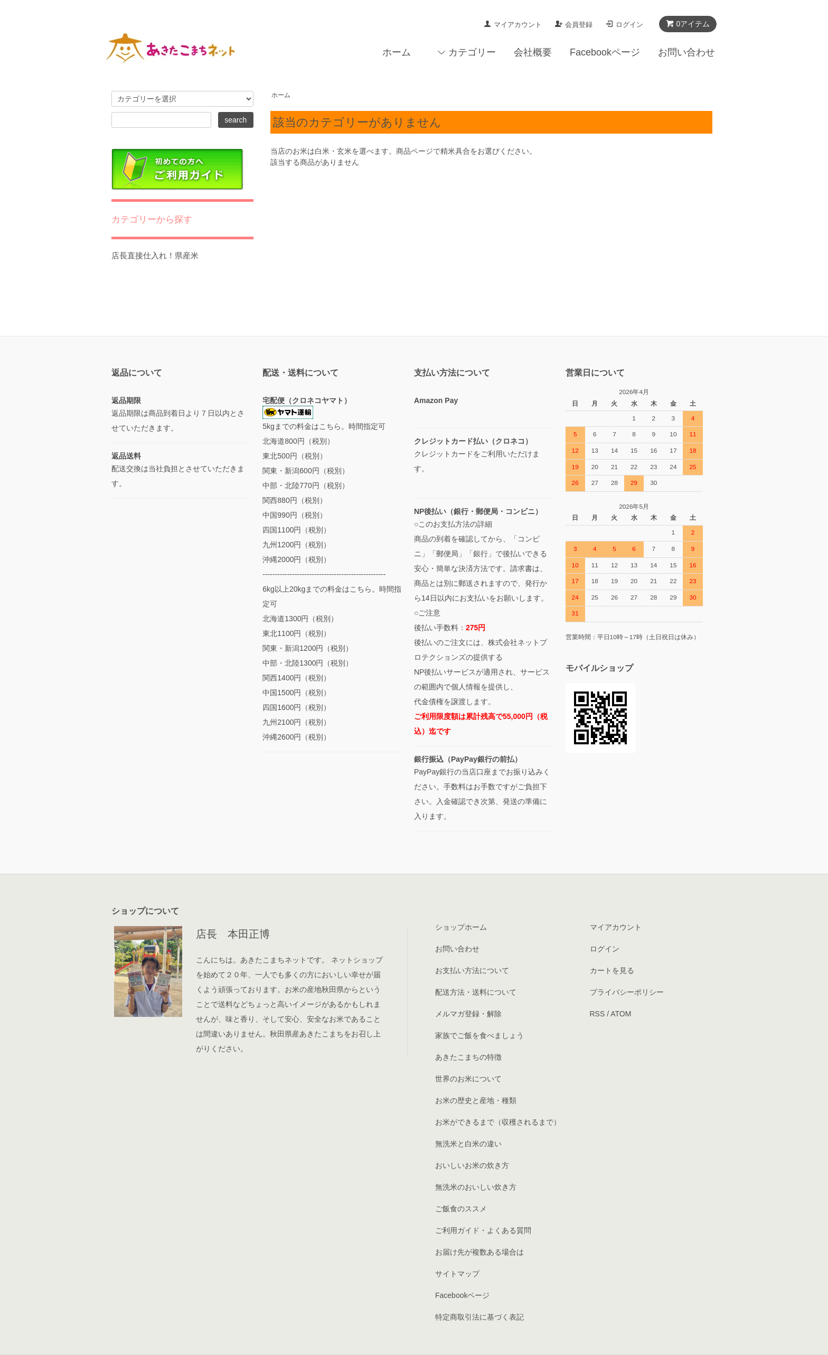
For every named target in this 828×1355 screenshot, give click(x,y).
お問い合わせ (686, 52)
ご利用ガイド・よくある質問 (483, 1230)
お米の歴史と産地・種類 (475, 1100)
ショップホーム (461, 927)
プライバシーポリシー (627, 992)
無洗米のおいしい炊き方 (475, 1187)
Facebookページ (605, 52)
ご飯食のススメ (461, 1208)
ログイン (629, 25)
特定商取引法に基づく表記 (479, 1317)
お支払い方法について (472, 970)
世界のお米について (468, 1078)
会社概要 (533, 52)
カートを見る (612, 970)
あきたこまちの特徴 (468, 1057)
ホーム (396, 52)
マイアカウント (518, 25)
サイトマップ (457, 1273)
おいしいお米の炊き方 (472, 1165)
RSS (597, 1014)
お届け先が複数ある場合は (479, 1252)
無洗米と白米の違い (468, 1143)
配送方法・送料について (475, 992)
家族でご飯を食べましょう (479, 1035)
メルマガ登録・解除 (468, 1014)
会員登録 (578, 25)
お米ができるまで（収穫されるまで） (498, 1122)
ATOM (620, 1014)
